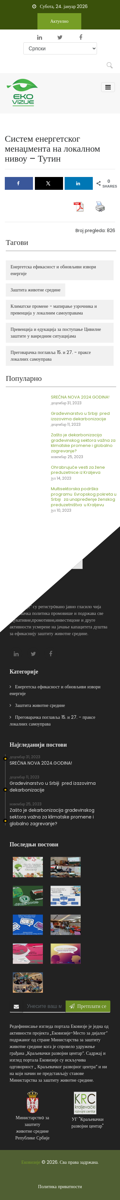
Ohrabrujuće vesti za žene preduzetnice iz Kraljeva (83, 470)
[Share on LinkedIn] (79, 183)
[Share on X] (49, 183)
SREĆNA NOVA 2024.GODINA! (85, 397)
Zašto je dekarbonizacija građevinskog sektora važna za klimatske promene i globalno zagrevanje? (52, 822)
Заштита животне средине (40, 290)
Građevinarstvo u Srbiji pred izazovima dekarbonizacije (85, 416)
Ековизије (30, 1162)
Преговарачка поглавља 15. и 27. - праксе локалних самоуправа (55, 355)
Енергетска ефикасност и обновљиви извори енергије (58, 270)
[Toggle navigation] (108, 87)
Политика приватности (60, 1186)
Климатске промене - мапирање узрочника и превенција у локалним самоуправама (58, 309)
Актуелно (59, 21)
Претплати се (87, 1011)
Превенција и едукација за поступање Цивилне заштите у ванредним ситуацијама (60, 332)
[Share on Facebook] (19, 183)
